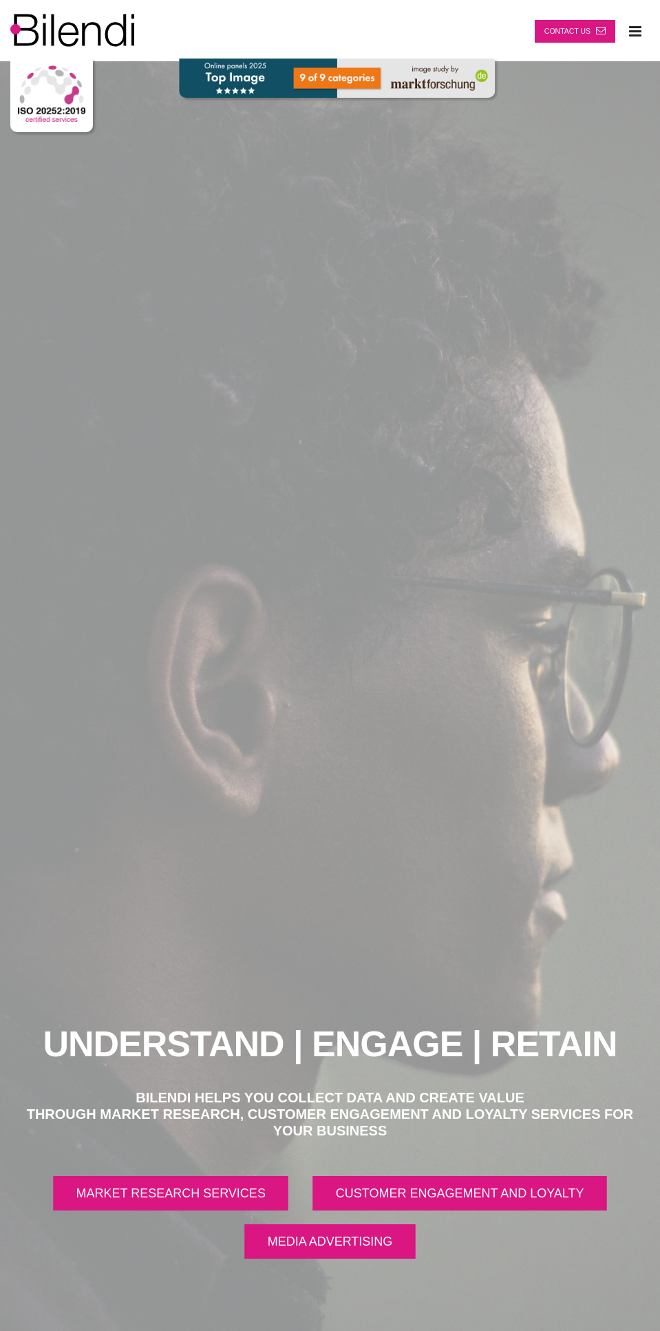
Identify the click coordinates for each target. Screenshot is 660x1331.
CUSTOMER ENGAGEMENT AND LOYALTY (460, 1193)
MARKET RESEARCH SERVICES (170, 1193)
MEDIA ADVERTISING (330, 1241)
